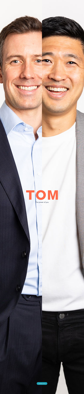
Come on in (42, 383)
